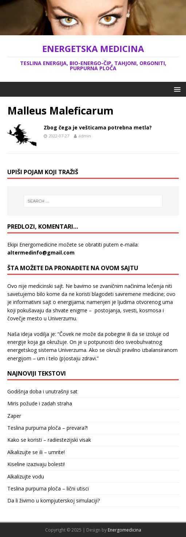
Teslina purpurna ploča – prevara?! (47, 427)
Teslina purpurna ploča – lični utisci (48, 488)
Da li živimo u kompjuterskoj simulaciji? (53, 500)
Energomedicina (124, 530)
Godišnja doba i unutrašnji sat (42, 391)
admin (85, 136)
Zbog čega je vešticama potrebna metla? (98, 127)
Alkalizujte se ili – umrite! (36, 452)
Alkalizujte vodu (25, 476)
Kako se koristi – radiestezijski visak (49, 439)
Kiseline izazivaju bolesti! (36, 464)
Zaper (14, 415)
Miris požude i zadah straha (39, 403)
